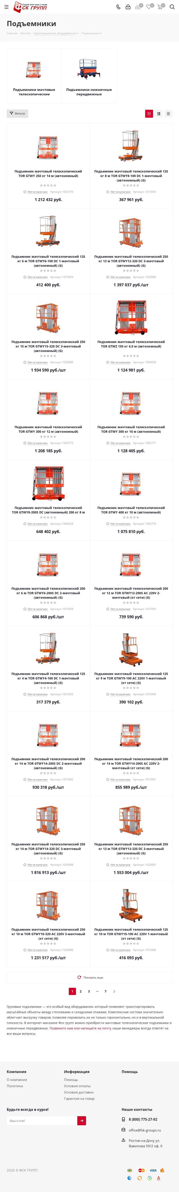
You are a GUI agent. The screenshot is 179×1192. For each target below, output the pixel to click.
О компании (17, 1079)
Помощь (71, 1079)
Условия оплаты (77, 1086)
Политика (15, 1086)
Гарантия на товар (79, 1098)
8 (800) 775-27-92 (143, 1119)
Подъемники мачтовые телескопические (34, 91)
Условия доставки (79, 1092)
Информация (76, 1071)
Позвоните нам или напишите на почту (80, 1028)
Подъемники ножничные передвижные (89, 91)
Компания (16, 1071)
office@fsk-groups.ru (145, 1130)
